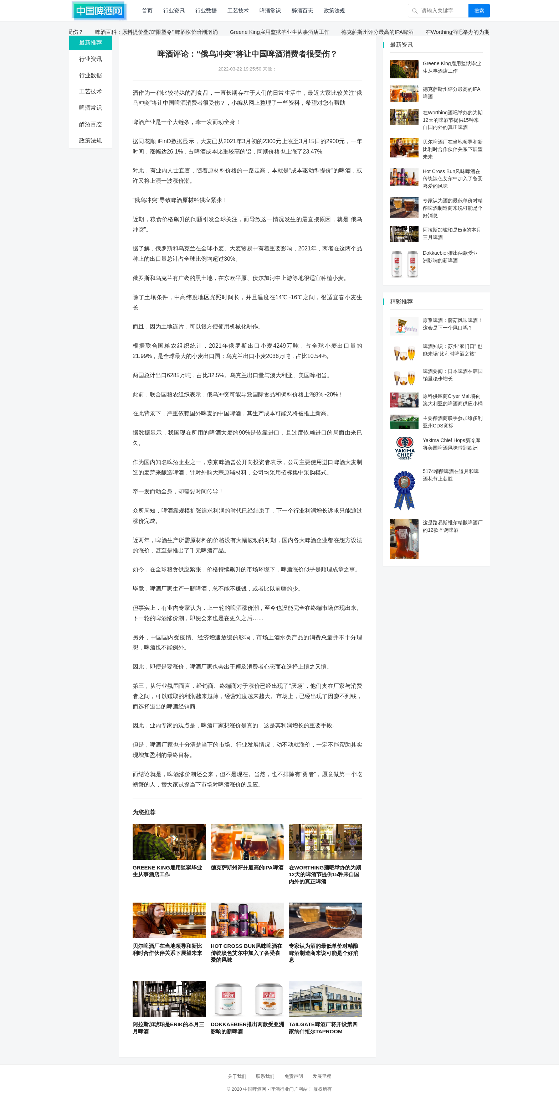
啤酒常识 (270, 10)
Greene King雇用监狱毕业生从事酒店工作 (283, 32)
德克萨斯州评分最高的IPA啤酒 (380, 32)
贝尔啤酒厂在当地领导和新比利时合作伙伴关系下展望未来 (453, 149)
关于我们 (237, 1076)
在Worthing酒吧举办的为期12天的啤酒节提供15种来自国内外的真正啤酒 (325, 874)
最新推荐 (90, 43)
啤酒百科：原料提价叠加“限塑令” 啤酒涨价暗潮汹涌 (159, 32)
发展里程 (322, 1076)
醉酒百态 (302, 10)
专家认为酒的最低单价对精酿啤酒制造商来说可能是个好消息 (323, 953)
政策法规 (334, 10)
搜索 (479, 11)
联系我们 (265, 1076)
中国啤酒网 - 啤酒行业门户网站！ (277, 1089)
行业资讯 (174, 10)
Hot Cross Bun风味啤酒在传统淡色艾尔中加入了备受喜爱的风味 (246, 953)
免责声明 (293, 1076)
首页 (147, 10)
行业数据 (206, 10)
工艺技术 (238, 10)
